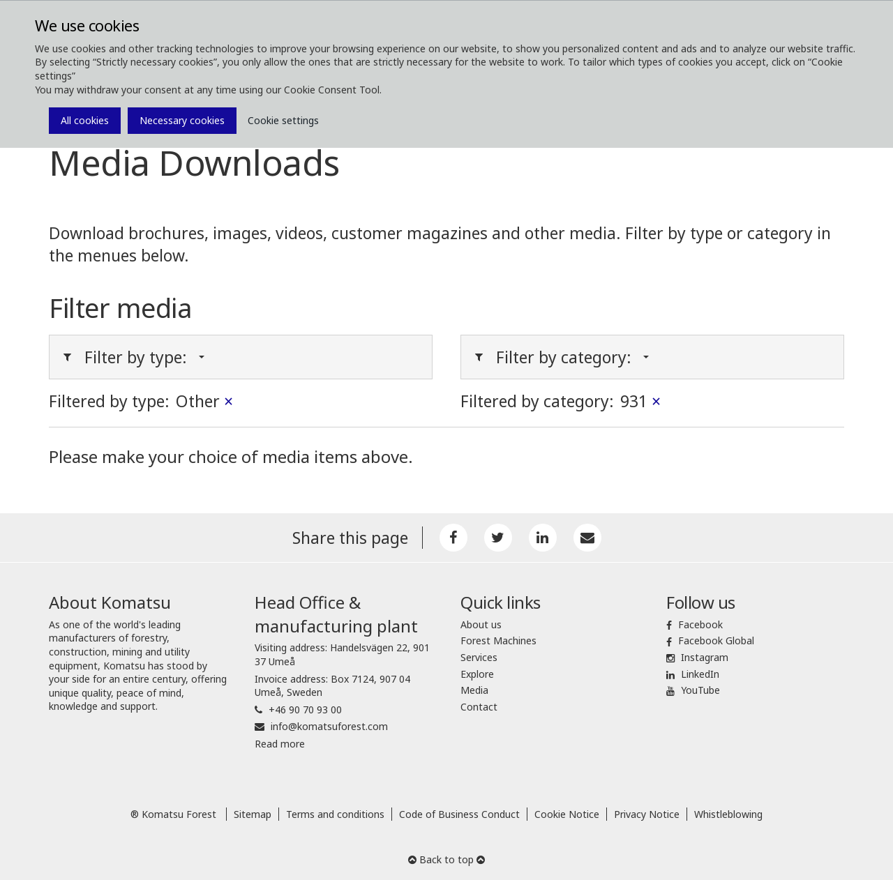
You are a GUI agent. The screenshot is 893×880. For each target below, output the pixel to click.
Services (478, 657)
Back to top (446, 859)
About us (481, 624)
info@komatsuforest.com (329, 726)
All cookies (85, 120)
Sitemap (252, 814)
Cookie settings (283, 120)
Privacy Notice (647, 814)
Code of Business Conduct (459, 814)
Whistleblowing (728, 814)
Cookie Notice (566, 814)
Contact (478, 706)
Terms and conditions (335, 814)
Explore (477, 674)
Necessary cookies (182, 120)
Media (474, 690)
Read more (280, 743)
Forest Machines (498, 640)
